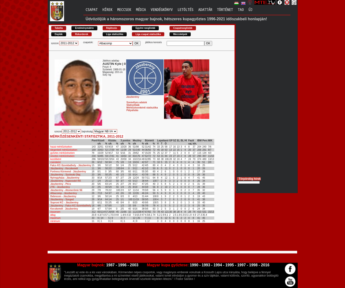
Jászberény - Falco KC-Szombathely (70, 205)
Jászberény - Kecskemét (64, 168)
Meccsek (124, 10)
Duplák (59, 34)
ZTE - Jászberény (60, 187)
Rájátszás (111, 28)
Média (141, 10)
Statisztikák (133, 105)
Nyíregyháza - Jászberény (64, 177)
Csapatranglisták (182, 28)
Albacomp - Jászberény (63, 193)
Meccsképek (180, 34)
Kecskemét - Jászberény (64, 208)
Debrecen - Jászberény (63, 196)
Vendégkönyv (162, 10)
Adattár (205, 10)
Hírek (107, 10)
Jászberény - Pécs (60, 184)
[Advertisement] (135, 239)
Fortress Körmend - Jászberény (68, 171)
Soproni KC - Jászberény (64, 202)
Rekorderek (81, 34)
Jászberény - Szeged (62, 199)
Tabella (59, 28)
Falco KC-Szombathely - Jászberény (70, 165)
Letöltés (185, 10)
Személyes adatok (136, 102)
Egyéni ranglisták (145, 28)
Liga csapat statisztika (148, 34)
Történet (225, 10)
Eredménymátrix (84, 28)
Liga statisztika (114, 34)
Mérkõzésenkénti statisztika (142, 107)
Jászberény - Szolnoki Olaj (65, 174)
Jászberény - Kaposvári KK (65, 181)
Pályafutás (132, 110)
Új (251, 10)
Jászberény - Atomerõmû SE (66, 190)
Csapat (92, 10)
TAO (241, 10)
